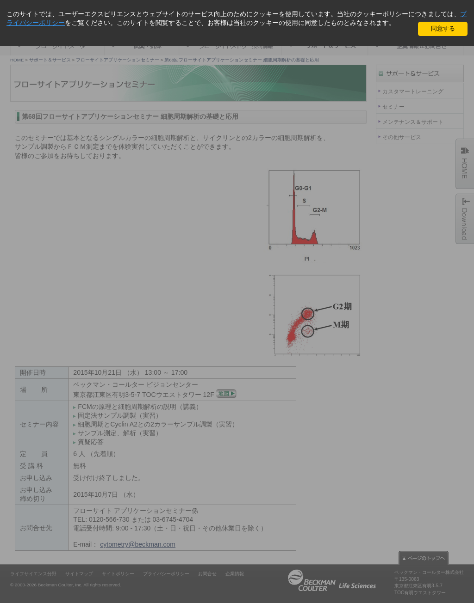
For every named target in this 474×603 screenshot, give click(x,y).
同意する (443, 28)
